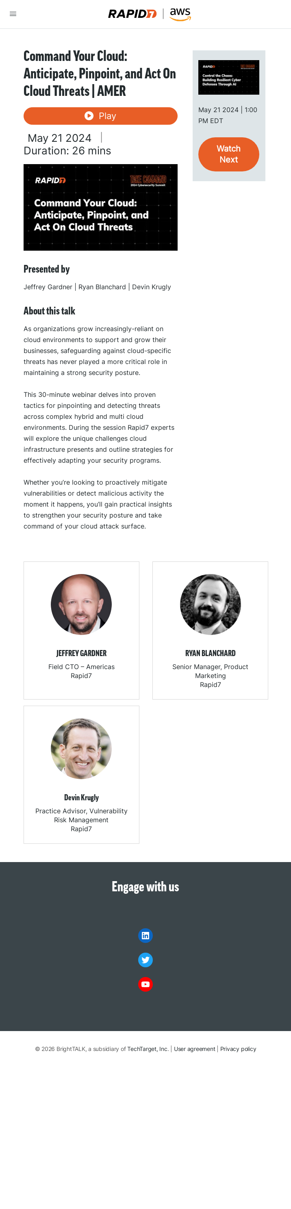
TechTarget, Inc (147, 1048)
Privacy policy (238, 1048)
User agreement (194, 1048)
